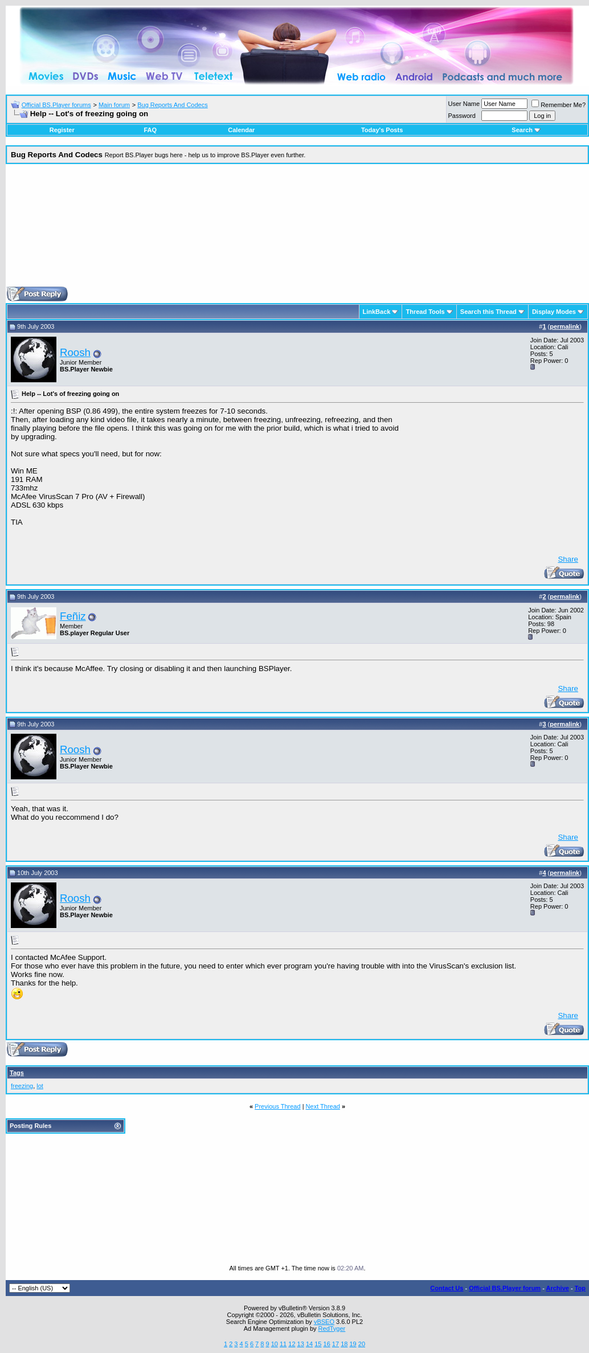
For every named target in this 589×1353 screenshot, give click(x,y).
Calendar (241, 129)
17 (335, 1343)
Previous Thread (278, 1106)
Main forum (114, 104)
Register (62, 129)
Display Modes (554, 311)
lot (39, 1085)
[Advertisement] (297, 230)
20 (361, 1343)
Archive (557, 1288)
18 (344, 1343)
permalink (564, 326)
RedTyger (332, 1328)
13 (300, 1343)
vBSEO (324, 1321)
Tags (17, 1072)
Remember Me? (558, 104)
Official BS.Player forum (505, 1288)
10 (274, 1343)
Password (462, 115)
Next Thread (323, 1106)
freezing (22, 1085)
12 (291, 1343)
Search (526, 129)
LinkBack (377, 311)
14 (309, 1343)
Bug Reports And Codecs (172, 104)
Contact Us (446, 1288)
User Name (464, 103)
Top (580, 1288)
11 (283, 1343)
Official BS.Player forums (56, 104)
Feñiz (73, 616)
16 (327, 1343)
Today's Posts (382, 129)
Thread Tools (425, 311)
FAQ (150, 129)
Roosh (75, 352)
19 (352, 1343)
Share (568, 559)
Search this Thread (488, 311)
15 (317, 1343)
